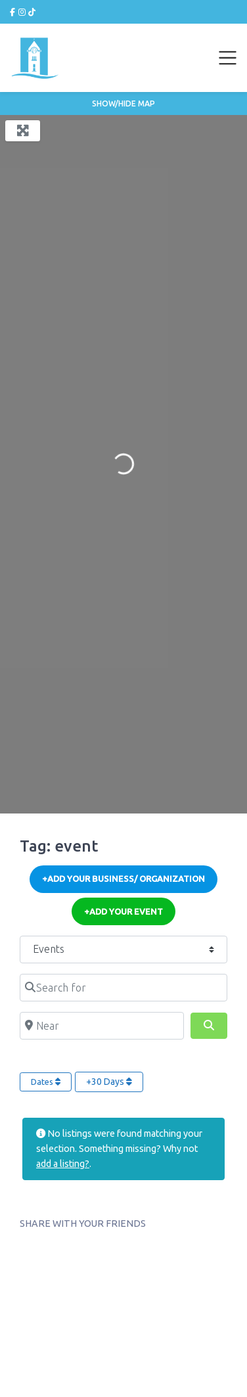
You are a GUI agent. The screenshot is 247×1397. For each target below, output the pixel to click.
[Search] (209, 1026)
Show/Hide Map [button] (123, 103)
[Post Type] (123, 949)
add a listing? (62, 1163)
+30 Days (109, 1081)
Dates (45, 1081)
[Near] (102, 1026)
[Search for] (123, 987)
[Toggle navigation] (228, 58)
